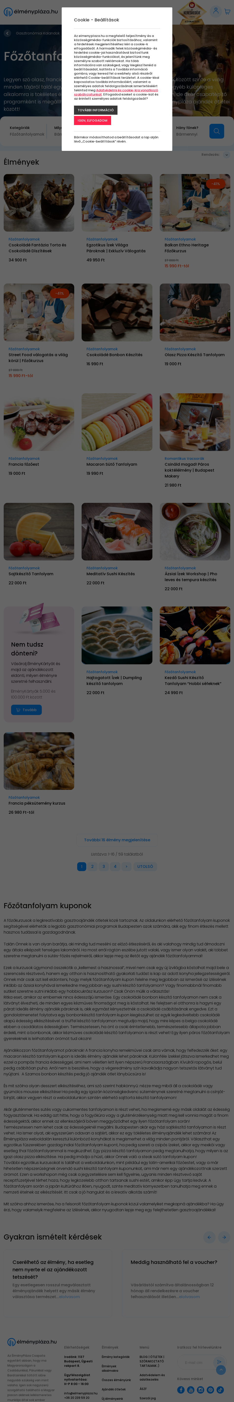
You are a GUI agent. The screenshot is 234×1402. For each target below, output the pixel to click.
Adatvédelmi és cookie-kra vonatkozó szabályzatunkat (116, 92)
